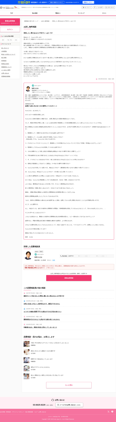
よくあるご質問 (5, 70)
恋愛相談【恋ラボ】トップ (31, 21)
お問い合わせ (110, 7)
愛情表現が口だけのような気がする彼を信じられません (42, 319)
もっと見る (68, 385)
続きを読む (28, 100)
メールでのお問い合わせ (69, 405)
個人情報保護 (29, 412)
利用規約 (3, 60)
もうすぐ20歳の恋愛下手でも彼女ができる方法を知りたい (43, 311)
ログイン (10, 29)
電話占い (58, 13)
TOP (11, 13)
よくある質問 (99, 7)
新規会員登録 (69, 278)
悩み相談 (34, 13)
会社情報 (2, 412)
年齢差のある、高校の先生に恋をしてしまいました (40, 327)
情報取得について (6, 67)
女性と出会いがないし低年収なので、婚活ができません (42, 304)
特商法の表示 (5, 64)
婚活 (3, 39)
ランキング (81, 13)
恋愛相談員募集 (5, 76)
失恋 (16, 39)
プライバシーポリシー (18, 412)
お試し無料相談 (45, 21)
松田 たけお (35, 88)
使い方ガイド (88, 7)
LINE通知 (4, 51)
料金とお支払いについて (8, 54)
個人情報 (3, 57)
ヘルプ (36, 412)
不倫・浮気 (9, 39)
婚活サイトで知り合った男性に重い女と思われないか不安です (44, 296)
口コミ (104, 13)
